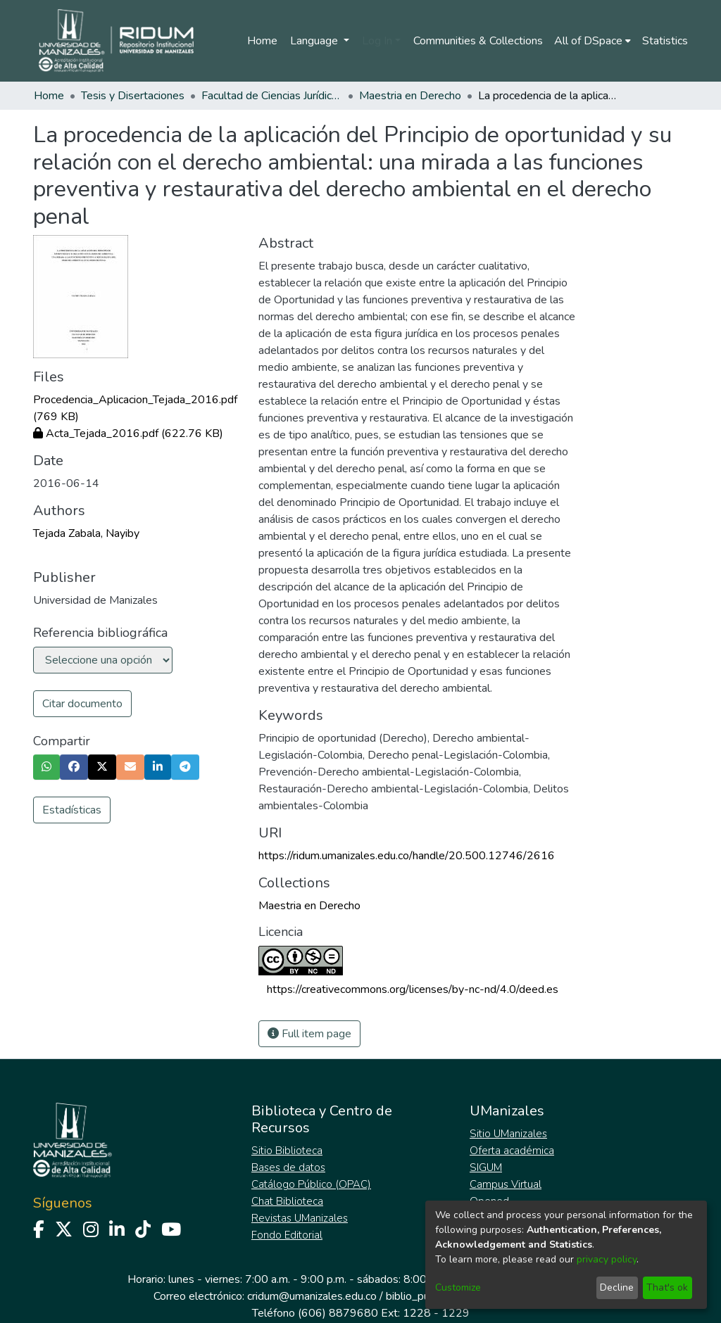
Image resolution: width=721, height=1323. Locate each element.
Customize (458, 1287)
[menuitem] (592, 41)
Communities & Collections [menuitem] (478, 41)
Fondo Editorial (286, 1235)
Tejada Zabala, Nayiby (86, 533)
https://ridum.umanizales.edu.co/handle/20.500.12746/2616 (406, 855)
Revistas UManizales (299, 1218)
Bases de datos (288, 1167)
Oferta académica (512, 1151)
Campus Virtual (505, 1184)
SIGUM (486, 1167)
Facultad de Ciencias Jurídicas (271, 95)
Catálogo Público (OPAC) (311, 1184)
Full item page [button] (309, 1034)
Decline (617, 1287)
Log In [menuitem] (377, 41)
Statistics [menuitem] (665, 41)
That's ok (667, 1287)
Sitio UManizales (508, 1134)
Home (262, 41)
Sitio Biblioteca (286, 1151)
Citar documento (82, 703)
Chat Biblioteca (287, 1201)
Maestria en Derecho (410, 95)
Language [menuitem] (315, 41)
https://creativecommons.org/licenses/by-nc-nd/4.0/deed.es (412, 989)
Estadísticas (71, 810)
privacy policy (607, 1259)
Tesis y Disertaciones (132, 95)
